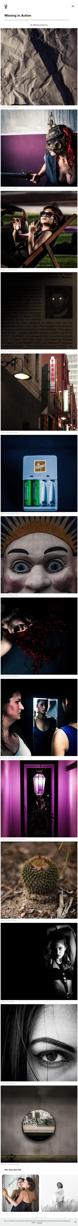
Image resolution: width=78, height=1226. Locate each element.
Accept (39, 1223)
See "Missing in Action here (39, 25)
